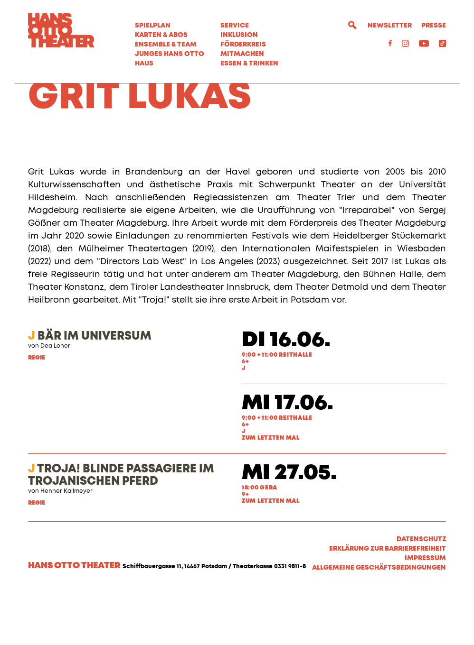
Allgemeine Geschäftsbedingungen (379, 622)
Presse (433, 25)
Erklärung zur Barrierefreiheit (387, 603)
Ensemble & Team (166, 44)
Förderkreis (243, 44)
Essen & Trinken (249, 63)
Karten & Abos (161, 35)
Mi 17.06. (287, 458)
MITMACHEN (242, 54)
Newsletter (390, 25)
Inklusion (239, 35)
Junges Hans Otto (169, 54)
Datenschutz (421, 593)
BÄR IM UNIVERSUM (90, 390)
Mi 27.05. (289, 527)
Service (234, 25)
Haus (144, 63)
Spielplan (153, 25)
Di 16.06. (286, 394)
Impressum (425, 612)
